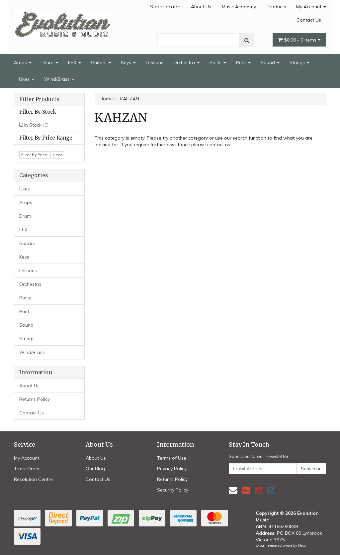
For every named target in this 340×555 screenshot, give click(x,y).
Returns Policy (34, 399)
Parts (218, 62)
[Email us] (233, 490)
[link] (246, 490)
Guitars (101, 62)
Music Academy (239, 7)
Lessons (154, 62)
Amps (23, 62)
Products (276, 7)
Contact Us (309, 20)
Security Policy (172, 490)
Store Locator (165, 7)
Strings (299, 62)
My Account (311, 7)
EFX (74, 62)
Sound (270, 62)
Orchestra (186, 62)
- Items (299, 40)
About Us (201, 7)
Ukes (26, 79)
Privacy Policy (172, 469)
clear (57, 154)
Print (243, 62)
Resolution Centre (33, 479)
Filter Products (39, 99)
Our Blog (95, 469)
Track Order (27, 469)
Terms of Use (171, 458)
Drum (50, 62)
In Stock (36, 125)
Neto (301, 545)
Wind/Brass (59, 79)
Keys (128, 62)
